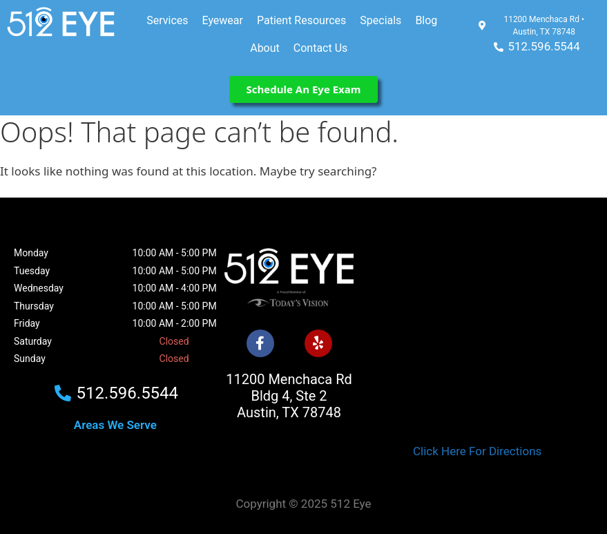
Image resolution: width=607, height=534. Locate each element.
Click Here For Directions (477, 451)
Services (167, 20)
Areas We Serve (115, 425)
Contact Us (320, 48)
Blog (426, 20)
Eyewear (222, 20)
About (265, 48)
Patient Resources (301, 20)
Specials (380, 20)
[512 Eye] (477, 325)
